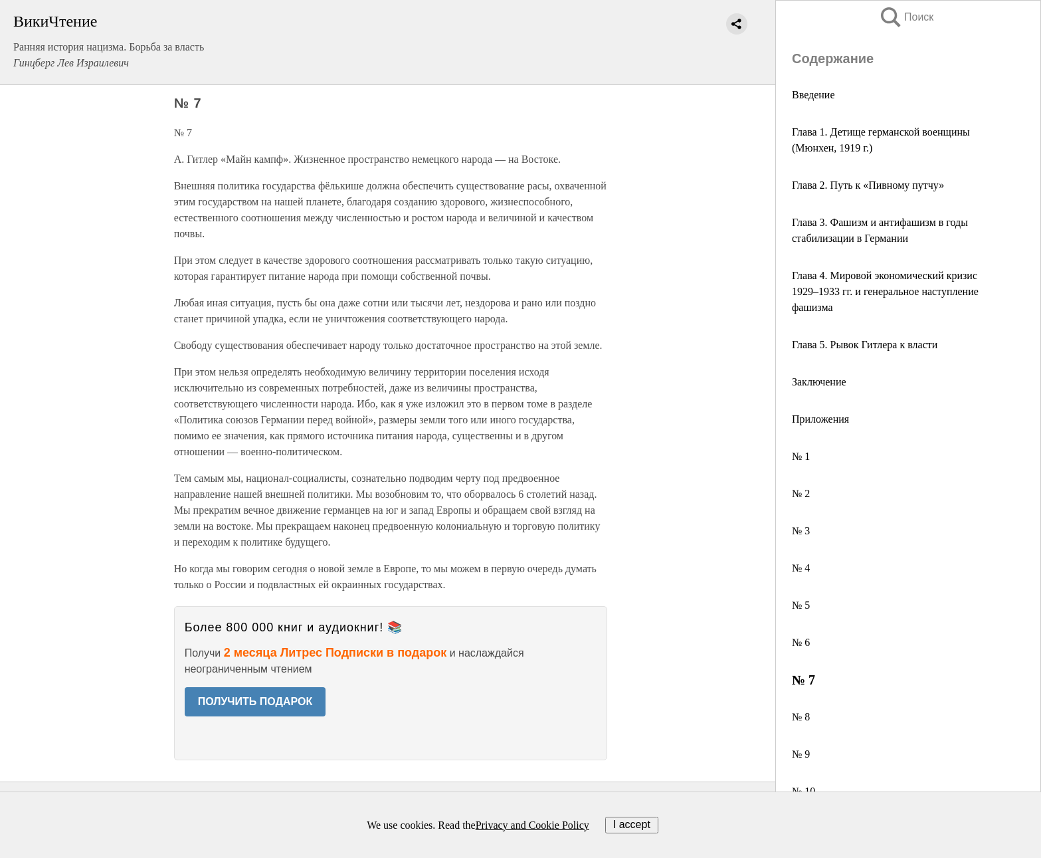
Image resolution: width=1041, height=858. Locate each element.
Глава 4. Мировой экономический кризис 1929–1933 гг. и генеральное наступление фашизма (885, 291)
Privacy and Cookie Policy (532, 825)
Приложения (820, 419)
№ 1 (801, 456)
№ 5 (801, 605)
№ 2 (801, 493)
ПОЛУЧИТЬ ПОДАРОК (255, 701)
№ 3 (801, 530)
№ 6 (801, 642)
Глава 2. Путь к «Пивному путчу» (868, 185)
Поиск (906, 17)
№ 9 (801, 754)
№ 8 (801, 716)
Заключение (819, 381)
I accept (631, 824)
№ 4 (801, 568)
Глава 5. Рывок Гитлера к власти (864, 344)
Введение (813, 94)
